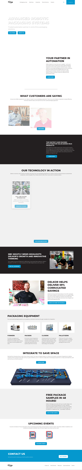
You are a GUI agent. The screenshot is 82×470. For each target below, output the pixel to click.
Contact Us (70, 2)
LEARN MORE (41, 354)
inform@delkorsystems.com (33, 464)
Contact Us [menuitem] (46, 457)
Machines (31, 2)
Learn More (50, 72)
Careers (52, 2)
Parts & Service (45, 2)
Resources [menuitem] (59, 457)
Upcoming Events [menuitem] (66, 457)
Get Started (63, 448)
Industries (38, 2)
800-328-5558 (30, 463)
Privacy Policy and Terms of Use (25, 468)
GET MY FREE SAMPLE (52, 404)
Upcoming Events (41, 435)
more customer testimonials (57, 294)
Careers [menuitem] (73, 457)
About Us (21, 32)
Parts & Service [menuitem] (53, 457)
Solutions (12, 32)
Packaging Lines (23, 2)
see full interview (14, 258)
